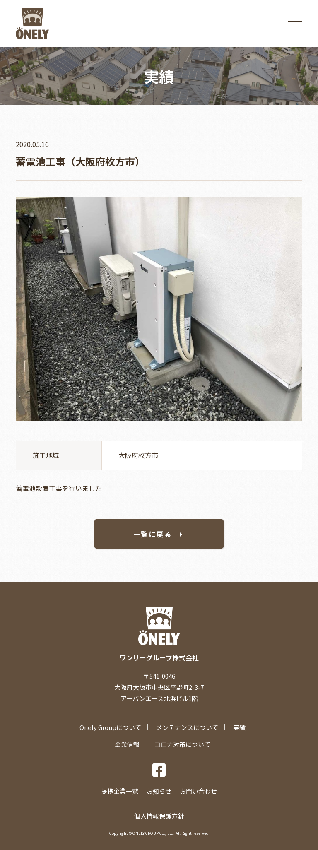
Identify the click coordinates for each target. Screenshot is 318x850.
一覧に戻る (152, 534)
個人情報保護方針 (159, 815)
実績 (239, 727)
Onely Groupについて (110, 727)
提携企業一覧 (119, 791)
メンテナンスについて (187, 727)
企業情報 (127, 744)
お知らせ (159, 791)
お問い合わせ (198, 791)
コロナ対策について (182, 744)
